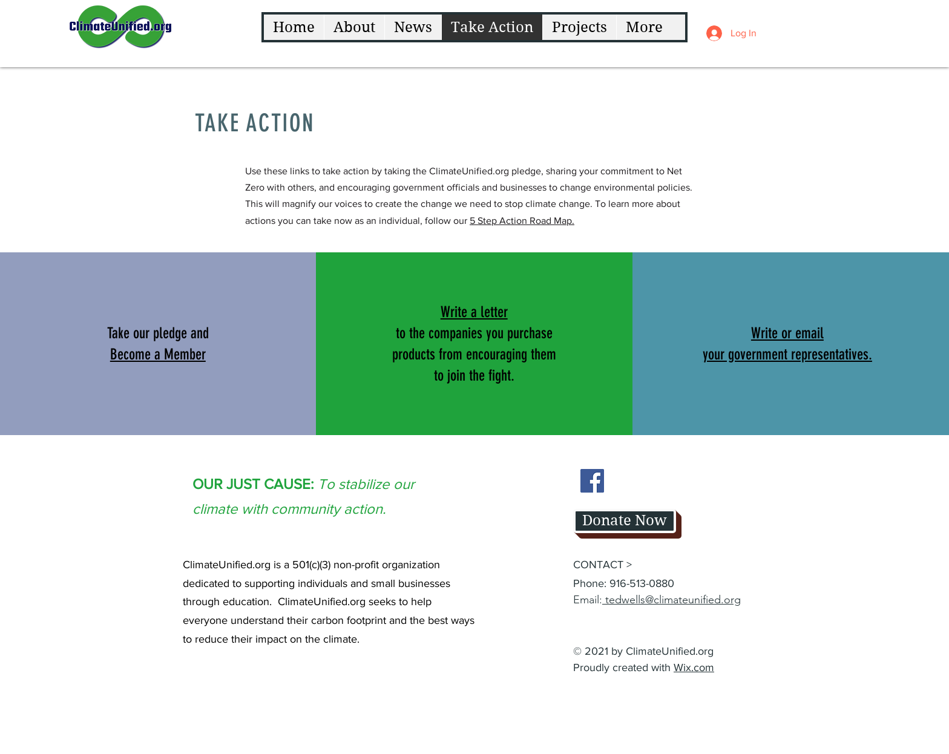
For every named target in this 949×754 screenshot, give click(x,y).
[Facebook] (592, 481)
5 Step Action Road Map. (522, 220)
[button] (158, 354)
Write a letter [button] (474, 312)
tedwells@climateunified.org (671, 599)
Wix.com (694, 667)
